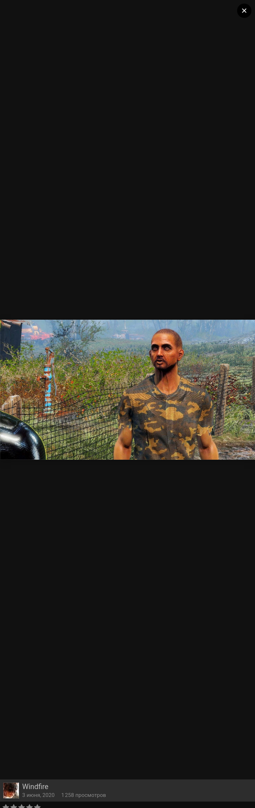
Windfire (35, 786)
